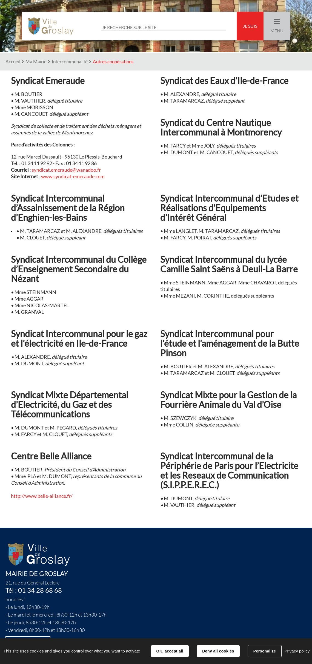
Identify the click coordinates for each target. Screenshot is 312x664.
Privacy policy (297, 651)
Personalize (264, 651)
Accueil (12, 61)
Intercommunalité (70, 61)
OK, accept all (169, 651)
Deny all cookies (218, 651)
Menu (277, 30)
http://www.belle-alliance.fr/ (42, 496)
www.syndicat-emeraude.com (73, 176)
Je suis (250, 26)
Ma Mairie (36, 61)
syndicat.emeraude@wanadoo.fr (66, 170)
